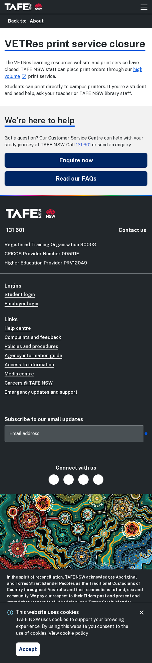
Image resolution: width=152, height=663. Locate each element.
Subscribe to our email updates (44, 419)
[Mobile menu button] (144, 6)
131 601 (83, 144)
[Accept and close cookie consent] (28, 649)
